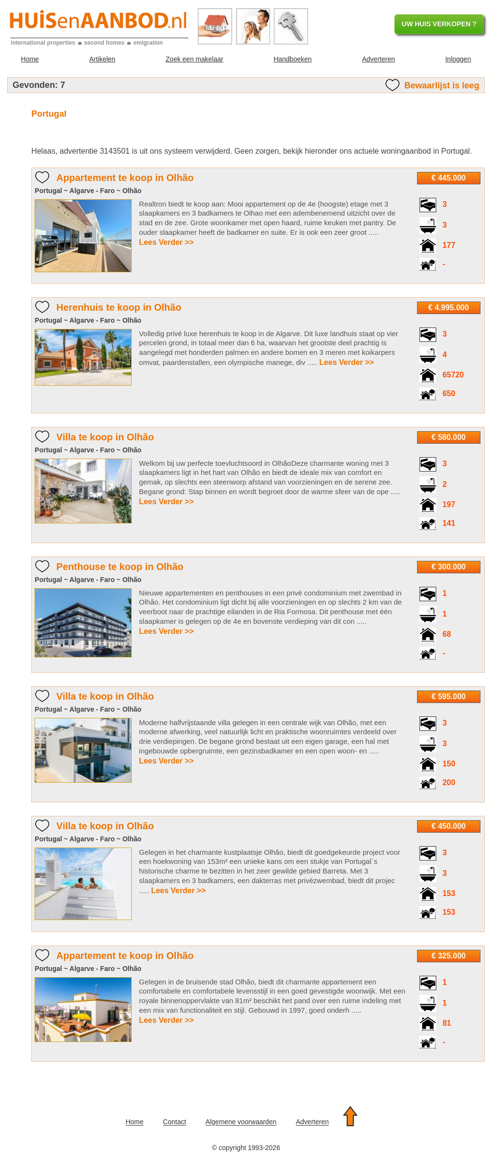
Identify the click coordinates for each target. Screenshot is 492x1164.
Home (30, 59)
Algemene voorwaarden (241, 1122)
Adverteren (378, 59)
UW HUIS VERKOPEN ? (439, 24)
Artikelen (102, 59)
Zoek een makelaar (194, 59)
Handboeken (292, 59)
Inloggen (458, 59)
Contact (174, 1122)
